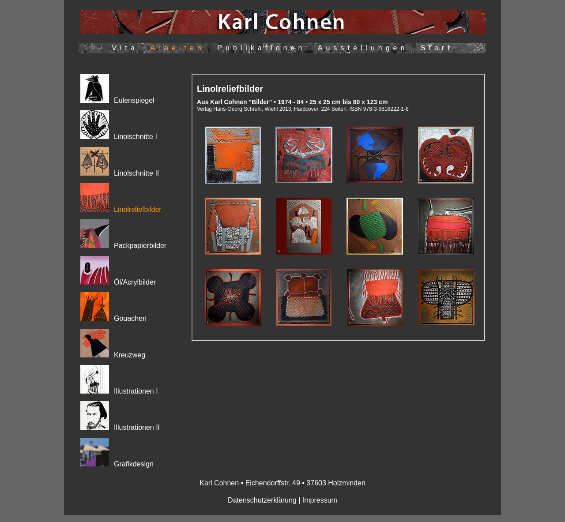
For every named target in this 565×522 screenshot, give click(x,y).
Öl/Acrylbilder (135, 282)
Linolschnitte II (136, 173)
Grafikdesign (134, 464)
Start (437, 48)
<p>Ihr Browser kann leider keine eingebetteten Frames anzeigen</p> (338, 207)
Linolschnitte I (135, 136)
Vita (125, 48)
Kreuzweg (129, 355)
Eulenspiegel (117, 100)
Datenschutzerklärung (262, 500)
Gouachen (130, 318)
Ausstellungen (363, 48)
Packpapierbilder (140, 245)
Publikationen (261, 48)
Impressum (319, 500)
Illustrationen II (137, 427)
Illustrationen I (136, 391)
